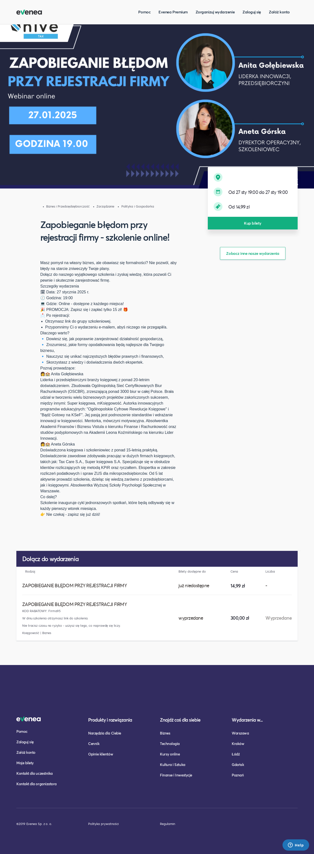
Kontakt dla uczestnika (34, 773)
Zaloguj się (251, 11)
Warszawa (240, 733)
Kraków (238, 743)
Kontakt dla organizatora (36, 783)
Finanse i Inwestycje (176, 775)
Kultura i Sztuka (172, 764)
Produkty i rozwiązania (110, 720)
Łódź (236, 754)
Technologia (170, 743)
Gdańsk (238, 764)
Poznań (238, 775)
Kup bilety (252, 223)
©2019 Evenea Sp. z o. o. (34, 824)
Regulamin (167, 824)
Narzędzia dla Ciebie (104, 733)
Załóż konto (279, 11)
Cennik (93, 743)
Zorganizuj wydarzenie (215, 11)
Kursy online (170, 754)
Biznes (165, 733)
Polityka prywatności (103, 824)
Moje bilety (25, 762)
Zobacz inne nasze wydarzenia (252, 253)
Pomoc (144, 11)
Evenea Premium (173, 11)
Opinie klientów (100, 754)
